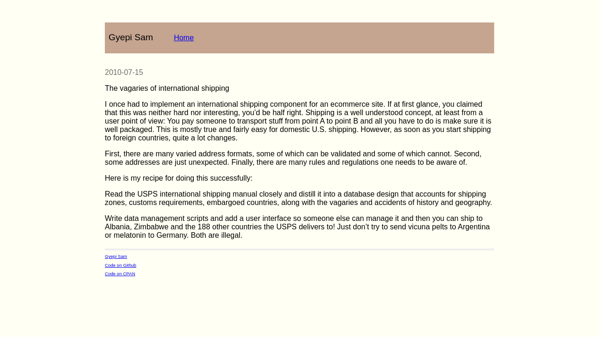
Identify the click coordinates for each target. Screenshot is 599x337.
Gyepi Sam (116, 256)
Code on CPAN (120, 273)
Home (184, 38)
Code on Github (120, 265)
